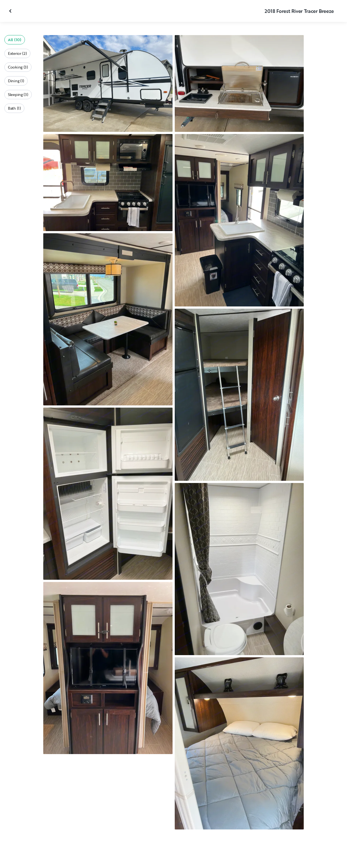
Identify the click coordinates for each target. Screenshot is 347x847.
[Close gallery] (11, 11)
